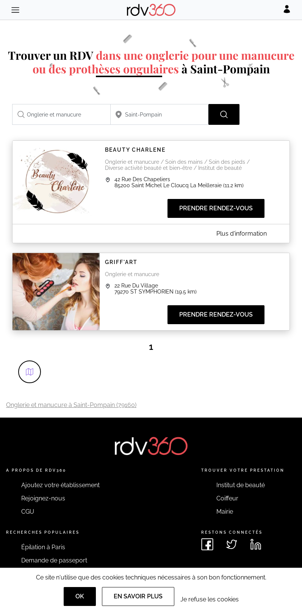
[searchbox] (61, 114)
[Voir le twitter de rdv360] (231, 544)
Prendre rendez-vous (216, 208)
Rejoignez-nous (43, 498)
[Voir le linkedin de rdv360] (256, 544)
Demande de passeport (54, 560)
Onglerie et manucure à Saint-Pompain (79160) (71, 405)
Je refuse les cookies (209, 599)
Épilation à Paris (43, 547)
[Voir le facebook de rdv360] (207, 544)
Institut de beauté (240, 485)
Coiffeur (227, 498)
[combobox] (61, 114)
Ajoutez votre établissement (60, 485)
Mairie (224, 511)
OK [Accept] (79, 596)
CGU (27, 511)
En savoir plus (138, 596)
